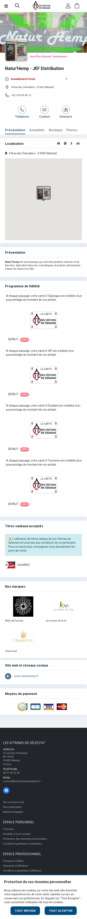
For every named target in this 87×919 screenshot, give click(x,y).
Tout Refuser (25, 911)
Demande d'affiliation (15, 865)
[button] (17, 6)
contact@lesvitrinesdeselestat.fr (22, 781)
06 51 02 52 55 (11, 772)
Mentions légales (13, 811)
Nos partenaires (12, 806)
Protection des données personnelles (25, 838)
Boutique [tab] (55, 130)
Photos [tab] (72, 130)
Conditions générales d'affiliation (22, 870)
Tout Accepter (60, 911)
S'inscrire (8, 829)
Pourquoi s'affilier (13, 860)
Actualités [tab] (37, 130)
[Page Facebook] (6, 790)
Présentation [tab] (15, 130)
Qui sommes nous (13, 802)
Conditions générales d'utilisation (22, 843)
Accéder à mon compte (16, 833)
